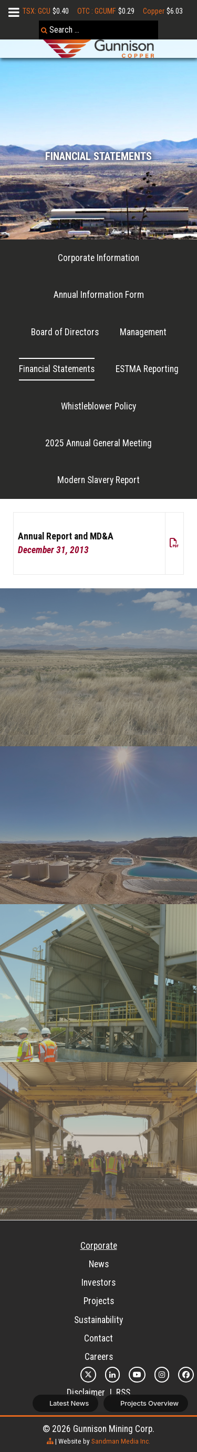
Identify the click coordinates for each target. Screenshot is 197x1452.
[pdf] (174, 543)
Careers (99, 1356)
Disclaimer (86, 1392)
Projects (99, 1301)
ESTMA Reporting (147, 369)
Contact (98, 1338)
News (99, 1264)
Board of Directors (65, 332)
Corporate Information (98, 258)
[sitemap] (50, 1441)
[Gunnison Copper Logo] (98, 48)
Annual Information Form (99, 294)
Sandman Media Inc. (120, 1441)
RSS (123, 1392)
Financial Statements (57, 369)
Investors (98, 1282)
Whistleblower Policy (98, 406)
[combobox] (98, 30)
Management (143, 332)
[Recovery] (98, 667)
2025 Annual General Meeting (98, 443)
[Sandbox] (98, 825)
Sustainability (98, 1320)
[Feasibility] (98, 1141)
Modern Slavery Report (98, 480)
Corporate (98, 1245)
